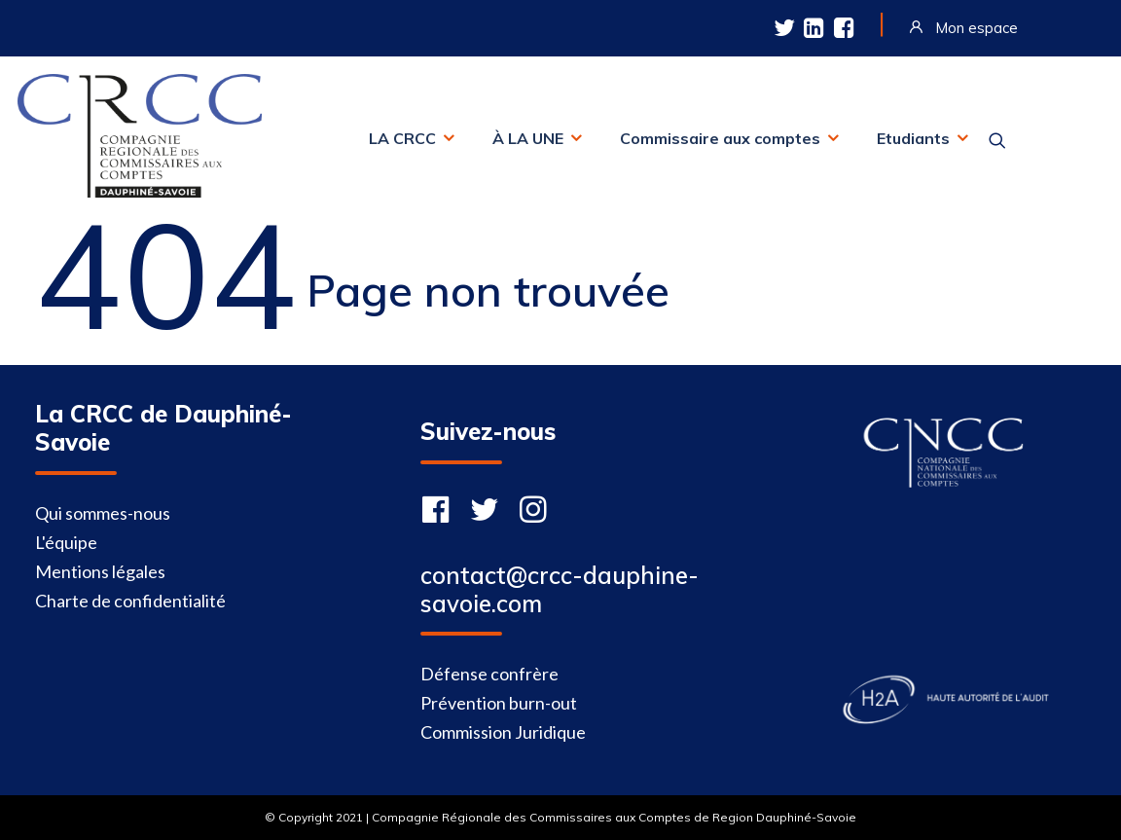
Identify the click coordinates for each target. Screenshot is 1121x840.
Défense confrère (489, 673)
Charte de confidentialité (130, 600)
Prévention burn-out (498, 702)
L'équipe (66, 542)
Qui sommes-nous (102, 513)
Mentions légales (100, 571)
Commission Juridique (503, 732)
